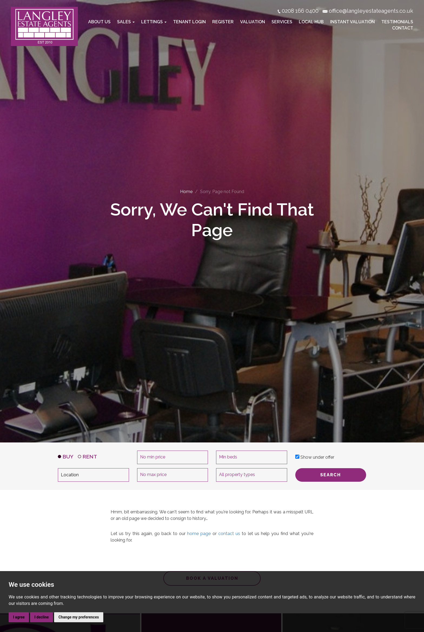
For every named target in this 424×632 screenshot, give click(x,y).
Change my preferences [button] (78, 617)
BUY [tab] (65, 457)
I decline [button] (41, 617)
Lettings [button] (154, 21)
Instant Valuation (352, 21)
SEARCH (330, 474)
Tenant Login (189, 21)
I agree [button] (19, 617)
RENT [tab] (87, 457)
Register (223, 21)
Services (281, 21)
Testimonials (397, 21)
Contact (402, 28)
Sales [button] (126, 21)
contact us (229, 533)
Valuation (252, 21)
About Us (99, 21)
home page (199, 533)
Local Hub (311, 21)
